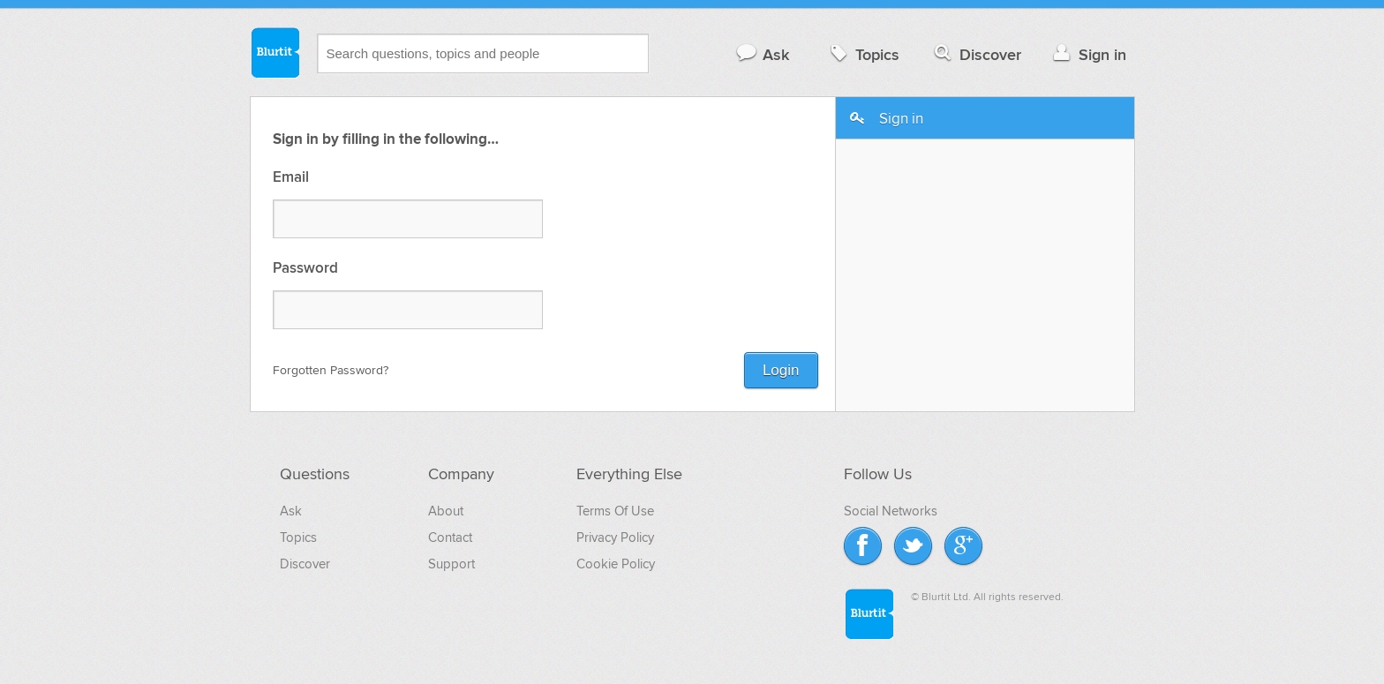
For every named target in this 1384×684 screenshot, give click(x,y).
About (445, 511)
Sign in (1087, 54)
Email (291, 177)
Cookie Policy (615, 564)
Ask (762, 54)
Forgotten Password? (330, 370)
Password (305, 268)
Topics (862, 54)
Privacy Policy (615, 537)
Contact (450, 537)
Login (781, 370)
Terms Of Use (615, 511)
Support (451, 564)
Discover (975, 54)
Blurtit (274, 52)
